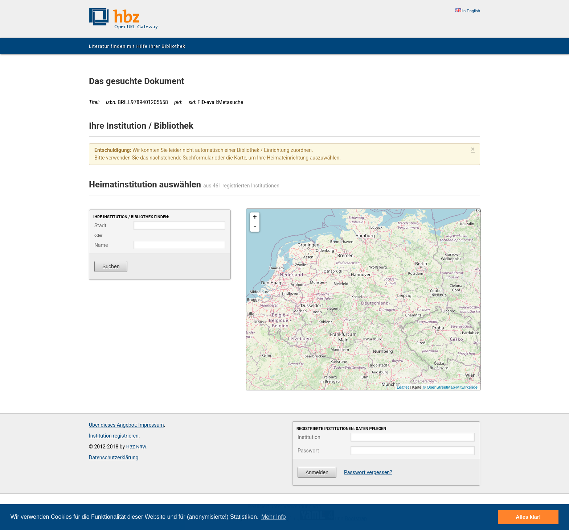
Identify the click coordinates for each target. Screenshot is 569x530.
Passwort (308, 451)
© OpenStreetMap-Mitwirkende (450, 387)
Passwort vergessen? (368, 472)
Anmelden (317, 472)
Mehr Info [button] (273, 517)
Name (101, 245)
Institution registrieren (114, 436)
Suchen (110, 266)
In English (467, 11)
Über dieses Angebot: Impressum (126, 425)
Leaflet (403, 387)
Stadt (100, 225)
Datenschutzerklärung (113, 457)
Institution (309, 437)
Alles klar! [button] (528, 517)
